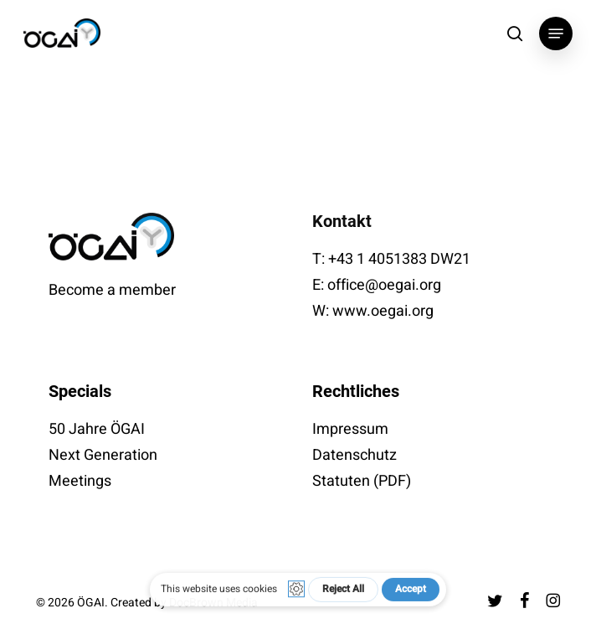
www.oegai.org (383, 311)
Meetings (80, 481)
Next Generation (103, 455)
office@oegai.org (384, 285)
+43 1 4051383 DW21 (399, 259)
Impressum (350, 429)
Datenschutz (354, 455)
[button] (556, 33)
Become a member (112, 290)
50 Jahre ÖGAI (97, 429)
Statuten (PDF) (361, 481)
